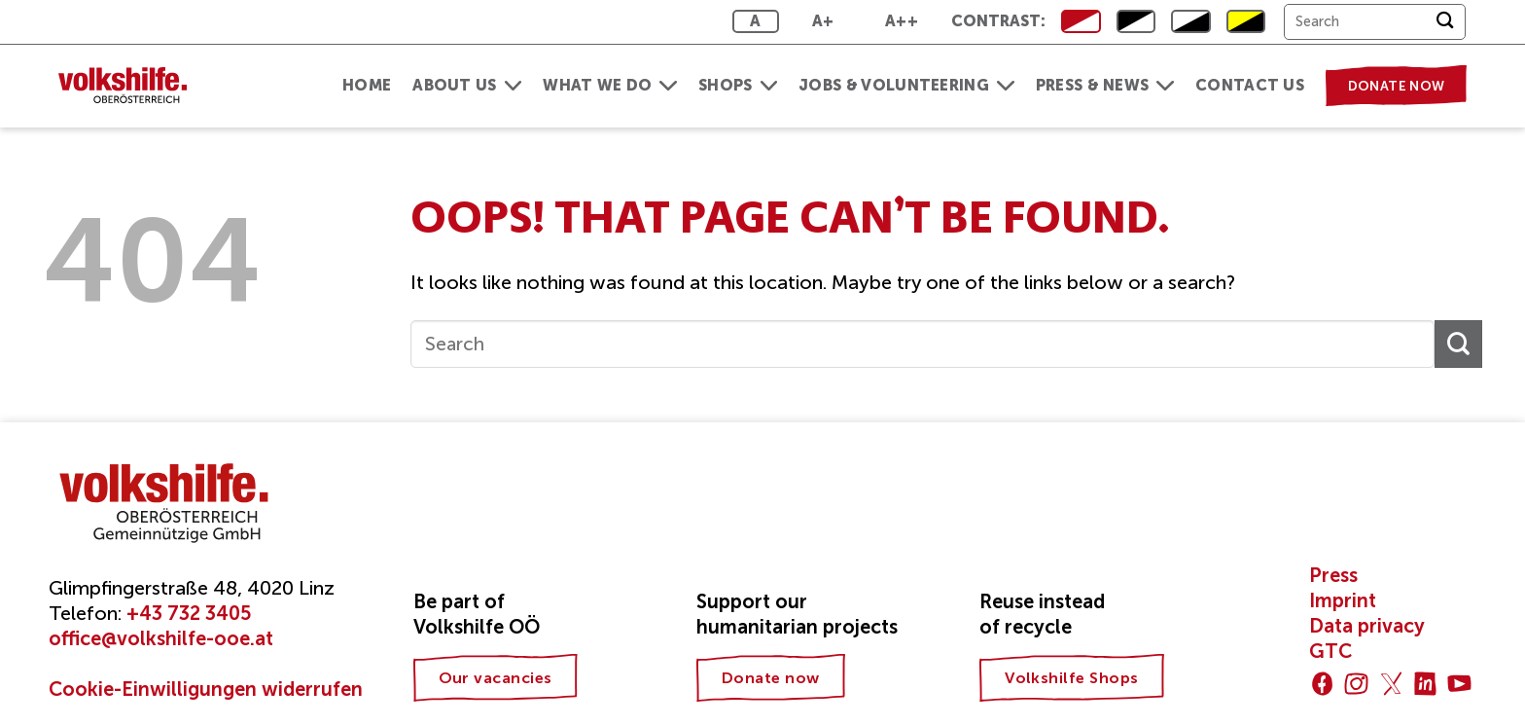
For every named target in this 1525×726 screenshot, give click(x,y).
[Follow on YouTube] (1459, 684)
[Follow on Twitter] (1391, 684)
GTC (1330, 651)
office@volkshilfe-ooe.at (161, 638)
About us (466, 85)
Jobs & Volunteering (906, 85)
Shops (737, 85)
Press (1333, 575)
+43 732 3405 (188, 613)
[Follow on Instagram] (1356, 684)
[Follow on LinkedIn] (1425, 684)
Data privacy (1367, 625)
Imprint (1342, 600)
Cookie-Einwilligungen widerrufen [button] (206, 689)
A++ (901, 21)
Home (366, 85)
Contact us (1249, 85)
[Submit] (1445, 22)
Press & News (1105, 85)
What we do (610, 85)
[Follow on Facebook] (1322, 684)
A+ (823, 21)
